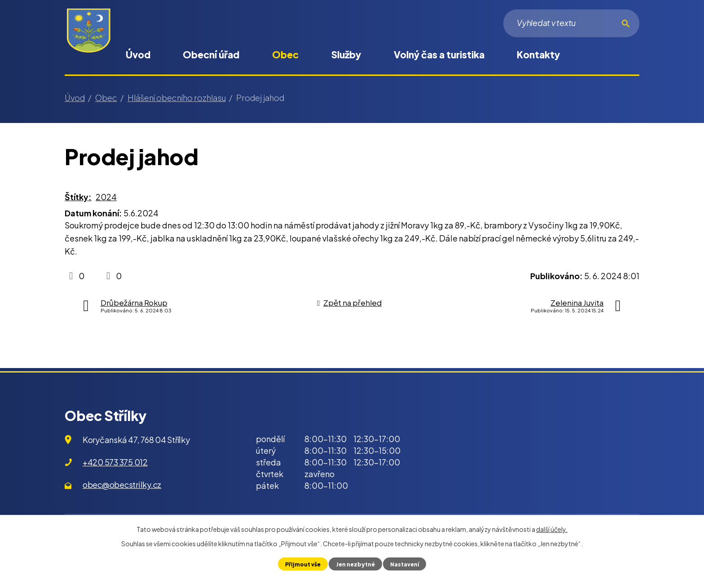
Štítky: (78, 197)
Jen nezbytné (354, 563)
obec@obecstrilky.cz (122, 484)
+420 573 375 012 (115, 462)
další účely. (552, 529)
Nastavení (406, 563)
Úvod (138, 54)
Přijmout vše (301, 563)
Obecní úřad (211, 54)
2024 (106, 197)
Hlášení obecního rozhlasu (177, 97)
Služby (346, 54)
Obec (285, 54)
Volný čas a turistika (439, 54)
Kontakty (538, 54)
